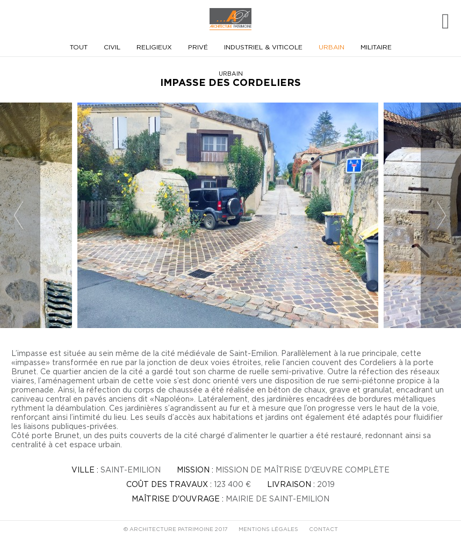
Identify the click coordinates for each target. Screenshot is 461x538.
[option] (230, 215)
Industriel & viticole (263, 47)
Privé (198, 47)
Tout (79, 47)
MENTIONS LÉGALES (268, 529)
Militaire (376, 47)
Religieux (154, 47)
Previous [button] (18, 215)
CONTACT (323, 529)
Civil (112, 47)
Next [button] (442, 215)
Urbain (331, 47)
